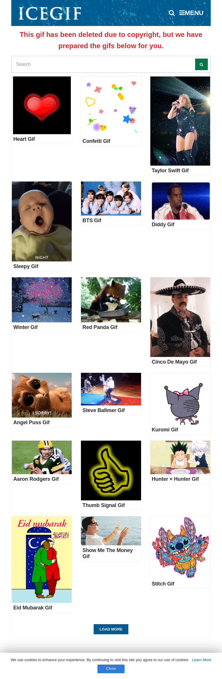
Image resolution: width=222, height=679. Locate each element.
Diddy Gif (163, 224)
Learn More (201, 660)
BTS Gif (91, 220)
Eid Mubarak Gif (32, 608)
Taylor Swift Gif (170, 170)
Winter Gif (25, 327)
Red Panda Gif (99, 327)
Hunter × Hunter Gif (175, 479)
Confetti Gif (96, 141)
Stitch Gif (163, 584)
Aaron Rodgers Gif (36, 479)
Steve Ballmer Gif (103, 410)
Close (111, 668)
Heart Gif (24, 139)
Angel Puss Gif (31, 422)
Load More (110, 629)
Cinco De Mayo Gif (174, 362)
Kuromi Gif (165, 430)
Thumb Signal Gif (103, 505)
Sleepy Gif (25, 266)
